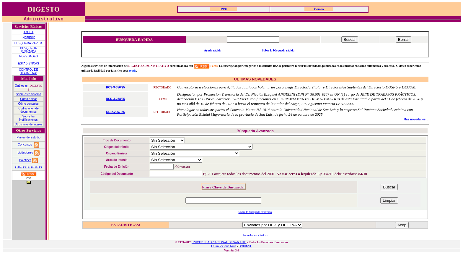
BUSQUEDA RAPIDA (28, 43)
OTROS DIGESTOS (28, 167)
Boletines (25, 160)
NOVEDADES (28, 56)
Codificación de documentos (28, 110)
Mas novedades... (416, 119)
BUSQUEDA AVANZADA (28, 50)
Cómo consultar (28, 103)
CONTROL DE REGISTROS (28, 71)
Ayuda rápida (212, 50)
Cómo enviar (28, 99)
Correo (319, 9)
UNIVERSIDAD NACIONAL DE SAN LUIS (219, 242)
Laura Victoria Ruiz (223, 246)
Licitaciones (25, 152)
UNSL (224, 9)
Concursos (25, 144)
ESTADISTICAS (28, 63)
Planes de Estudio (28, 137)
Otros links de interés (29, 124)
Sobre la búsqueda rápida (278, 50)
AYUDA (29, 32)
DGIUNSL (245, 246)
